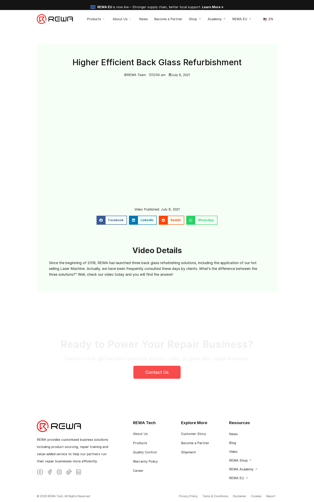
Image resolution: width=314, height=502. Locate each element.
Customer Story (193, 434)
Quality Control (145, 452)
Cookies (250, 496)
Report (268, 496)
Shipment (188, 452)
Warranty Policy (145, 461)
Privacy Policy (173, 496)
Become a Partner (195, 443)
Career (138, 471)
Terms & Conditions (203, 496)
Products (140, 443)
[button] (112, 220)
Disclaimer (230, 496)
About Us (140, 434)
